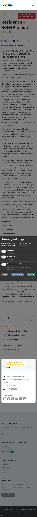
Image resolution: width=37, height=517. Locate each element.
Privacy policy (22, 246)
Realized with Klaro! (29, 278)
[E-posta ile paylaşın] (4, 399)
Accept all (30, 275)
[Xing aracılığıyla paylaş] (20, 399)
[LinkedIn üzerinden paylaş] (24, 399)
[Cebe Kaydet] (16, 399)
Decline (4, 275)
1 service (10, 254)
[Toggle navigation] (33, 4)
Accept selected (17, 275)
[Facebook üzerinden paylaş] (12, 399)
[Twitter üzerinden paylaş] (8, 399)
